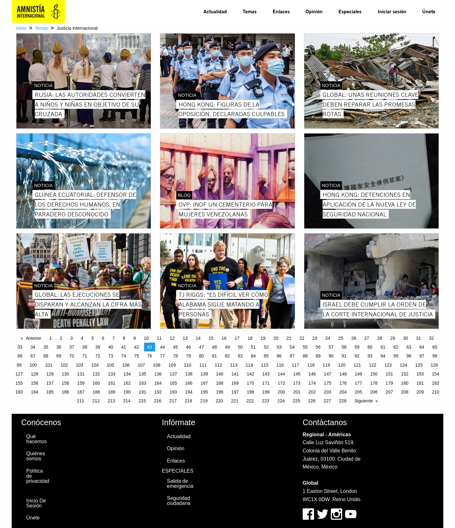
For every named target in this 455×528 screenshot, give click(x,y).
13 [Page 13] (185, 338)
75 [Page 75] (136, 355)
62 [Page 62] (395, 347)
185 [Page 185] (49, 391)
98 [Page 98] (434, 355)
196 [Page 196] (219, 391)
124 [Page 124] (403, 365)
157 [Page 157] (49, 383)
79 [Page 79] (188, 355)
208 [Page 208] (404, 391)
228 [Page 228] (342, 400)
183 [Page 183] (19, 391)
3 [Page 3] (71, 338)
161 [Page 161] (111, 383)
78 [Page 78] (175, 355)
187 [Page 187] (80, 391)
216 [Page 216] (157, 400)
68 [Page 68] (45, 355)
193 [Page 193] (173, 391)
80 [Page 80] (201, 355)
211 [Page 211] (80, 400)
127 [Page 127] (19, 373)
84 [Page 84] (253, 355)
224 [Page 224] (281, 400)
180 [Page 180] (404, 383)
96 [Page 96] (408, 355)
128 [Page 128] (34, 373)
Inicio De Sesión (36, 503)
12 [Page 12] (172, 338)
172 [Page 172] (281, 383)
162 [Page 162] (127, 383)
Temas (250, 11)
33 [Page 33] (19, 347)
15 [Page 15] (211, 338)
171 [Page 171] (266, 383)
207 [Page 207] (389, 391)
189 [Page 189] (111, 391)
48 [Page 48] (214, 347)
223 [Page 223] (265, 400)
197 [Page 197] (235, 391)
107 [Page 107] (141, 365)
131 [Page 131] (80, 373)
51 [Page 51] (253, 347)
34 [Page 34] (32, 347)
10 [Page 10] (146, 338)
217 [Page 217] (173, 400)
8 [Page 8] (124, 338)
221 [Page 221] (234, 400)
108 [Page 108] (156, 365)
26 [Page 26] (353, 338)
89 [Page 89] (318, 355)
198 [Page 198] (250, 391)
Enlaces (281, 11)
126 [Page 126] (434, 365)
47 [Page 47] (201, 347)
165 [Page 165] (173, 383)
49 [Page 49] (227, 347)
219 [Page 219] (204, 400)
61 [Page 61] (382, 347)
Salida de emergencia (180, 483)
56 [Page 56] (318, 347)
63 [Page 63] (408, 347)
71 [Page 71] (84, 355)
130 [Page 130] (65, 373)
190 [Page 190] (127, 391)
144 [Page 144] (281, 373)
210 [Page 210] (435, 391)
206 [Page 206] (374, 391)
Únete (428, 11)
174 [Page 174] (312, 383)
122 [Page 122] (372, 365)
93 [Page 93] (370, 355)
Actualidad (215, 11)
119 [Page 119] (326, 365)
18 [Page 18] (249, 338)
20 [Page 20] (275, 338)
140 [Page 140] (219, 373)
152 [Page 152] (404, 373)
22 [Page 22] (302, 338)
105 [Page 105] (110, 365)
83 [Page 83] (240, 355)
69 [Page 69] (58, 355)
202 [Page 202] (312, 391)
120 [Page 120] (341, 365)
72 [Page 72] (97, 355)
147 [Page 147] (327, 373)
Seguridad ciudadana (178, 500)
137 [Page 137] (173, 373)
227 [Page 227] (327, 400)
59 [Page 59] (357, 347)
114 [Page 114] (249, 365)
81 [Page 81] (214, 355)
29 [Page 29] (392, 338)
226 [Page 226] (311, 400)
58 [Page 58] (344, 347)
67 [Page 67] (32, 355)
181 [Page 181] (420, 383)
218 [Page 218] (188, 400)
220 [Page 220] (219, 400)
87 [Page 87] (292, 355)
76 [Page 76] (149, 355)
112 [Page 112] (218, 365)
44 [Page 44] (162, 347)
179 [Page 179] (389, 383)
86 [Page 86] (279, 355)
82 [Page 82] (227, 355)
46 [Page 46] (188, 347)
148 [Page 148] (343, 373)
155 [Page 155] (19, 383)
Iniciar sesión (392, 11)
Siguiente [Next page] (364, 400)
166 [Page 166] (188, 383)
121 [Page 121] (357, 365)
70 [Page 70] (71, 355)
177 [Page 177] (358, 383)
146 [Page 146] (312, 373)
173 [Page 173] (296, 383)
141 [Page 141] (235, 373)
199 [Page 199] (266, 391)
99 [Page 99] (19, 365)
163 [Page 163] (142, 383)
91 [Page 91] (344, 355)
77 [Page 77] (162, 355)
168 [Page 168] (219, 383)
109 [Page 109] (172, 365)
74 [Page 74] (123, 355)
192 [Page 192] (157, 391)
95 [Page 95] (395, 355)
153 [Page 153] (420, 373)
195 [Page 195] (204, 391)
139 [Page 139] (204, 373)
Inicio (21, 28)
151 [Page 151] (389, 373)
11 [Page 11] (159, 338)
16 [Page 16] (224, 338)
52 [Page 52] (266, 347)
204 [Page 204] (343, 391)
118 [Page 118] (310, 365)
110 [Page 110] (187, 365)
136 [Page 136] (157, 373)
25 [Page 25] (340, 338)
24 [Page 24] (328, 338)
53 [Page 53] (279, 347)
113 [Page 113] (233, 365)
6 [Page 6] (103, 338)
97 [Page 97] (421, 355)
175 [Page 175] (327, 383)
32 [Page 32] (431, 338)
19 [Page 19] (262, 338)
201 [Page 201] (296, 391)
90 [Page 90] (331, 355)
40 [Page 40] (110, 347)
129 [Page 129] (49, 373)
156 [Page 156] (34, 383)
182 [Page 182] (435, 383)
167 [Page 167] (204, 383)
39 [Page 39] (97, 347)
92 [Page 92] (357, 355)
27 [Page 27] (366, 338)
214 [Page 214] (126, 400)
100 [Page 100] (33, 365)
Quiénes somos (35, 456)
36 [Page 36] (58, 347)
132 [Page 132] (96, 373)
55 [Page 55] (305, 347)
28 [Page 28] (379, 338)
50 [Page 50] (240, 347)
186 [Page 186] (65, 391)
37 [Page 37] (71, 347)
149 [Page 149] (358, 373)
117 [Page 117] (295, 365)
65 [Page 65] (434, 347)
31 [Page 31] (418, 338)
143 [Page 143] (266, 373)
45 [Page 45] (175, 347)
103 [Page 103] (79, 365)
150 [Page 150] (374, 373)
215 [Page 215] (142, 400)
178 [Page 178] (374, 383)
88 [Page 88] (305, 355)
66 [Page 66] (19, 355)
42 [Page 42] (136, 347)
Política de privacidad (37, 476)
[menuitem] (215, 11)
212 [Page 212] (96, 400)
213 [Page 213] (111, 400)
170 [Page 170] (250, 383)
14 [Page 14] (198, 338)
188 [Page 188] (96, 391)
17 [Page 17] (237, 338)
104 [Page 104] (95, 365)
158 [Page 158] (65, 383)
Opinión (314, 11)
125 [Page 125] (418, 365)
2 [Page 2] (61, 338)
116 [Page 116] (280, 365)
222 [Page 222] (250, 400)
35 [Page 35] (45, 347)
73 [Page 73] (110, 355)
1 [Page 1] (50, 338)
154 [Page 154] (435, 373)
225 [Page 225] (296, 400)
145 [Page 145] (296, 373)
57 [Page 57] (331, 347)
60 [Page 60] (370, 347)
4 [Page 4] (82, 338)
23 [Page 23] (315, 338)
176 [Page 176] (343, 383)
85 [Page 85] (266, 355)
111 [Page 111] (203, 365)
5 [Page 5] (92, 338)
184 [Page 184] (34, 391)
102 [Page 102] (64, 365)
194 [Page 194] (188, 391)
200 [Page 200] (281, 391)
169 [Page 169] (235, 383)
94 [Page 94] (382, 355)
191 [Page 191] (142, 391)
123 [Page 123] (387, 365)
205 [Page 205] (358, 391)
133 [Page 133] (111, 373)
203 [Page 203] (327, 391)
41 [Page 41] (123, 347)
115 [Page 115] (264, 365)
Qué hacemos (36, 439)
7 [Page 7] (113, 338)
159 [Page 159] (80, 383)
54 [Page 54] (292, 347)
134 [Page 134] (127, 373)
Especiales (349, 11)
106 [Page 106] (126, 365)
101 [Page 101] (48, 365)
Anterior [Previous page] (33, 338)
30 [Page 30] (405, 338)
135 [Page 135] (142, 373)
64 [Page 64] (421, 347)
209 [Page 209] (420, 391)
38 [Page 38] (84, 347)
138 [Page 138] (188, 373)
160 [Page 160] (96, 383)
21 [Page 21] (288, 338)
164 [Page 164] (157, 383)
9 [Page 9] (134, 338)
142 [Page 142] (250, 373)
